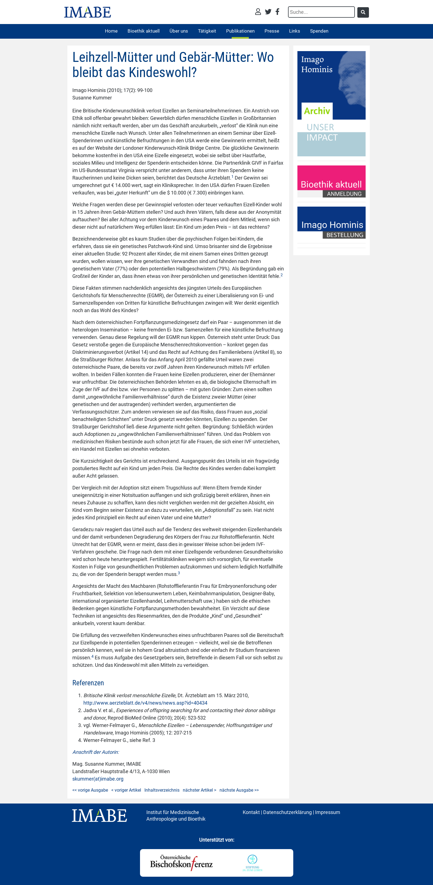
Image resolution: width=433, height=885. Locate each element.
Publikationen (240, 31)
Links (294, 31)
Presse (272, 31)
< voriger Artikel (126, 790)
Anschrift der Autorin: (95, 752)
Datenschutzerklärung (287, 812)
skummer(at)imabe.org (97, 779)
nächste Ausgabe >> (239, 790)
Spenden (319, 31)
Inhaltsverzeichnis (161, 790)
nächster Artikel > (199, 790)
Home (111, 31)
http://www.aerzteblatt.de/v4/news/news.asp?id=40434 (145, 703)
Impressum (327, 812)
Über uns (179, 31)
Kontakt (251, 812)
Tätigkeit (207, 31)
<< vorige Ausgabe (90, 790)
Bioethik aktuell (144, 31)
